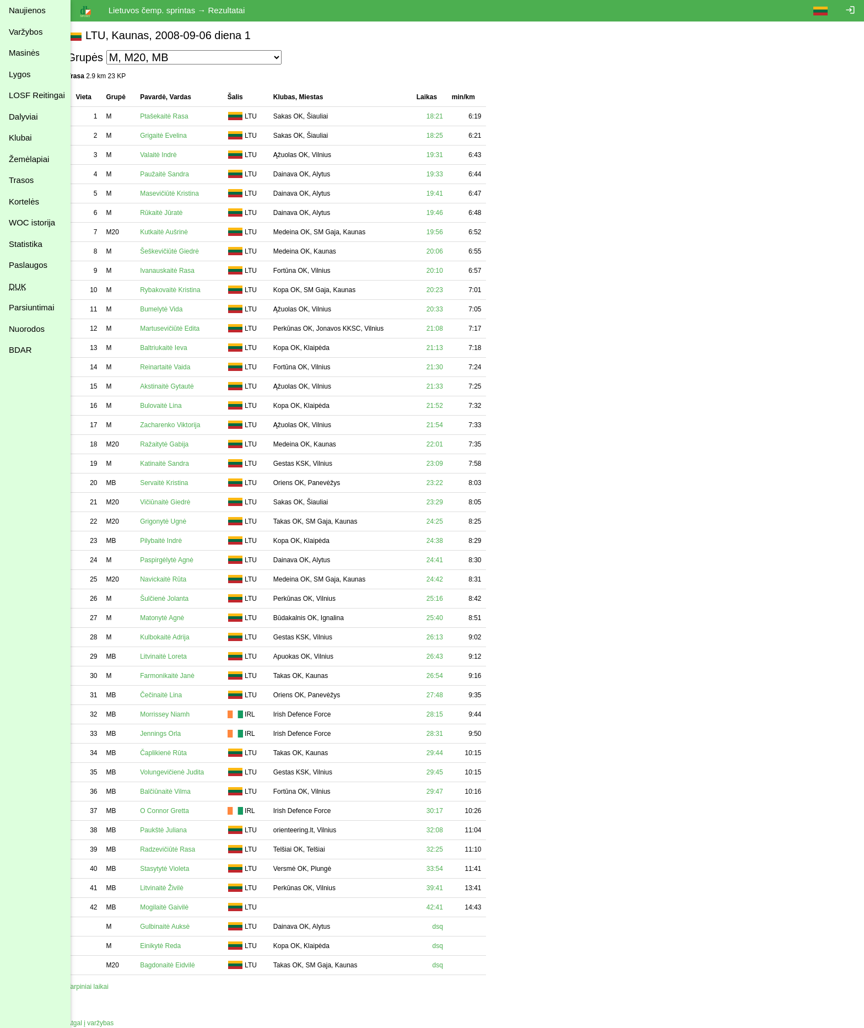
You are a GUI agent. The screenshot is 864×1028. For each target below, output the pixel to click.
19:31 (447, 155)
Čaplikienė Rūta (176, 753)
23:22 (447, 483)
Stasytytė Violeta (177, 869)
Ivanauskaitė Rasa (180, 271)
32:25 (447, 849)
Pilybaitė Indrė (174, 541)
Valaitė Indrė (171, 155)
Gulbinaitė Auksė (177, 926)
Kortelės (24, 201)
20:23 (447, 290)
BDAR (20, 349)
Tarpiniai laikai (100, 987)
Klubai (20, 137)
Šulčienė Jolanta (177, 598)
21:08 (447, 328)
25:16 (447, 598)
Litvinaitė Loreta (176, 656)
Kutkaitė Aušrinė (177, 232)
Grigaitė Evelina (176, 135)
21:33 (447, 386)
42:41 (447, 907)
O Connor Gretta (177, 811)
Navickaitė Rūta (176, 579)
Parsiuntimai (32, 307)
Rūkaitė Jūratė (174, 213)
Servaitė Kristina (177, 483)
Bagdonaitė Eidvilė (180, 965)
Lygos (19, 74)
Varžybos (25, 31)
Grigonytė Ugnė (176, 521)
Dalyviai (23, 116)
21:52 (447, 406)
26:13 (447, 637)
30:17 (447, 811)
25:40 (447, 618)
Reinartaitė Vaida (178, 367)
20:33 (447, 309)
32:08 (447, 830)
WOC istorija (32, 222)
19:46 (447, 213)
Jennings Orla (173, 734)
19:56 (447, 232)
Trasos (21, 180)
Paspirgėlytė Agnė (179, 560)
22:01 (447, 444)
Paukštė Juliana (176, 830)
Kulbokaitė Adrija (177, 637)
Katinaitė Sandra (177, 463)
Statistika (25, 244)
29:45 (447, 772)
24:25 (447, 521)
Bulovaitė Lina (173, 406)
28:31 (447, 734)
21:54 (447, 425)
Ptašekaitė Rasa (177, 116)
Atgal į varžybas (102, 1023)
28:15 (447, 714)
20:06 (447, 251)
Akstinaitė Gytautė (179, 386)
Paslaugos (28, 265)
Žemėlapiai (29, 159)
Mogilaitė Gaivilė (177, 907)
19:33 (447, 174)
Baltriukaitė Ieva (176, 348)
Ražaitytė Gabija (177, 444)
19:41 (447, 193)
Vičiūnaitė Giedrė (178, 502)
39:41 (447, 888)
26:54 (447, 676)
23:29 (447, 502)
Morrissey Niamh (177, 714)
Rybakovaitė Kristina (183, 290)
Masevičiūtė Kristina (182, 193)
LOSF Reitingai (37, 95)
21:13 (447, 348)
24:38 (447, 541)
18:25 (447, 135)
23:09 (447, 463)
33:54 (447, 869)
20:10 (447, 271)
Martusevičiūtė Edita (182, 328)
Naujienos (27, 10)
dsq (450, 926)
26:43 (447, 656)
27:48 (447, 695)
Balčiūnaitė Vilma (178, 791)
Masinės (24, 52)
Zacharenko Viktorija (183, 425)
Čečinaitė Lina (174, 695)
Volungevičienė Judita (185, 772)
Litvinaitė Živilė (174, 888)
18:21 (447, 116)
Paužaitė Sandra (177, 174)
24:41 (447, 560)
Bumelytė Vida (174, 309)
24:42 (447, 579)
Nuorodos (27, 328)
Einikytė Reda (173, 946)
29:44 (447, 753)
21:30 (447, 367)
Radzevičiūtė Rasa (180, 849)
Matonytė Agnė (175, 618)
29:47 (447, 791)
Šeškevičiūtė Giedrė (182, 251)
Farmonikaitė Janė (180, 676)
